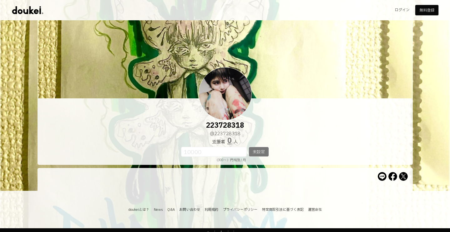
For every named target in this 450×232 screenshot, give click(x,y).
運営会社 (315, 209)
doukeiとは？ (138, 209)
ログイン (402, 10)
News (158, 209)
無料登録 (426, 10)
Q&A (171, 209)
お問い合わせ (189, 209)
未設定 (259, 152)
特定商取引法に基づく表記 (283, 209)
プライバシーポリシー (240, 209)
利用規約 (211, 209)
